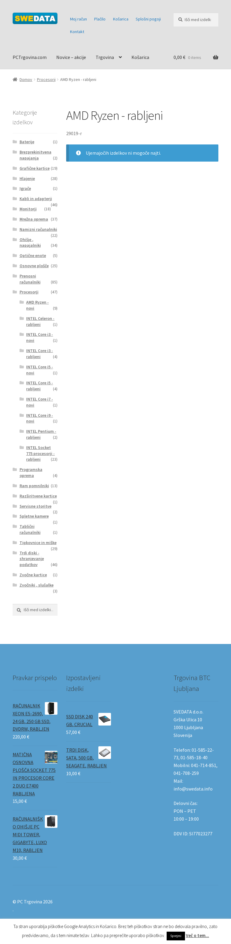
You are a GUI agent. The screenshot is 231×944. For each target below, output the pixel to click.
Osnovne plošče (34, 265)
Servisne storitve (35, 506)
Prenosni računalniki (30, 279)
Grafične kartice (35, 168)
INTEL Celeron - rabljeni (40, 321)
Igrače (25, 188)
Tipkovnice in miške (38, 542)
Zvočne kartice (33, 574)
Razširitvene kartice (38, 496)
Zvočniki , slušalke (37, 585)
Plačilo (100, 19)
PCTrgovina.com (30, 57)
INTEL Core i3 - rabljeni (39, 353)
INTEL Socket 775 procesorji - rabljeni (40, 453)
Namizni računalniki (38, 229)
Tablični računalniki (30, 529)
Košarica (120, 19)
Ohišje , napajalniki (30, 242)
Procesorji (46, 79)
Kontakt (77, 31)
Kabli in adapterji (36, 198)
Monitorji (28, 209)
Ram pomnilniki (34, 485)
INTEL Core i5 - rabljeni (39, 386)
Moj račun (78, 19)
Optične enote (33, 255)
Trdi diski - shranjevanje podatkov (32, 559)
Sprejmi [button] (175, 936)
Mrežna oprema (34, 219)
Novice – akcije (71, 57)
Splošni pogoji (148, 19)
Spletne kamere (34, 516)
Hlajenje (27, 178)
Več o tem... (197, 935)
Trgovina (105, 57)
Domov (26, 79)
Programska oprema (31, 472)
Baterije (27, 141)
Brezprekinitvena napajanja (35, 155)
